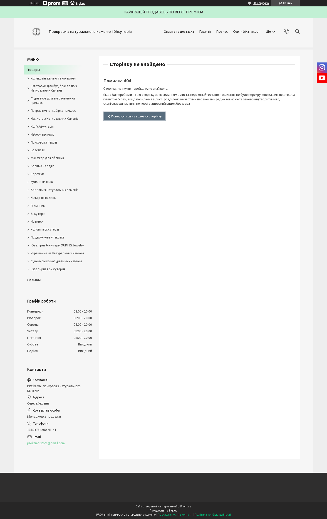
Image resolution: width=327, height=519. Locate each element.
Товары (33, 70)
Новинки (37, 221)
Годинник (38, 206)
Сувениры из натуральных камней (56, 261)
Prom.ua (185, 506)
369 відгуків (261, 3)
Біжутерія (38, 214)
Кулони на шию (42, 182)
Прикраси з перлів (44, 142)
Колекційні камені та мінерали (53, 78)
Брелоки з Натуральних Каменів (55, 190)
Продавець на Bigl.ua (163, 510)
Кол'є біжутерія (42, 126)
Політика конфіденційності (213, 514)
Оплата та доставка (179, 31)
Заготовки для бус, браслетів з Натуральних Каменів (54, 88)
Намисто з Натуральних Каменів (55, 118)
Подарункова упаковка (47, 237)
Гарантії (205, 31)
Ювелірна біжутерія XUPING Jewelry (57, 245)
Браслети (38, 150)
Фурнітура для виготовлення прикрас (53, 100)
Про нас (222, 31)
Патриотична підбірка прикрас (53, 110)
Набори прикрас (42, 134)
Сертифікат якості (246, 31)
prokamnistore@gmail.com (46, 443)
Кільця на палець (43, 198)
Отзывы (34, 280)
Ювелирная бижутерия (48, 269)
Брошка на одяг (42, 166)
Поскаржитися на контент (175, 514)
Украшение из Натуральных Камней (57, 253)
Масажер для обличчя (47, 158)
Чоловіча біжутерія (45, 229)
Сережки (37, 174)
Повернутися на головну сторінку (136, 116)
